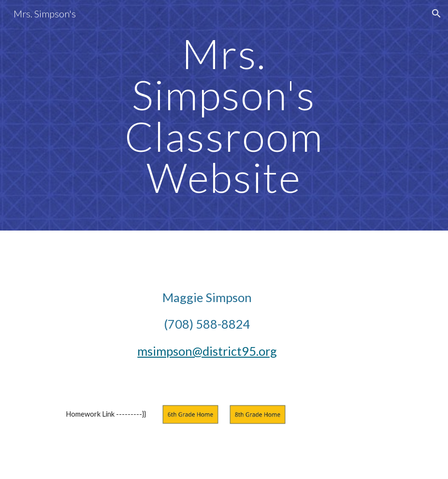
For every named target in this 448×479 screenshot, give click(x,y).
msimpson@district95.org (207, 351)
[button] (436, 13)
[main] (224, 115)
